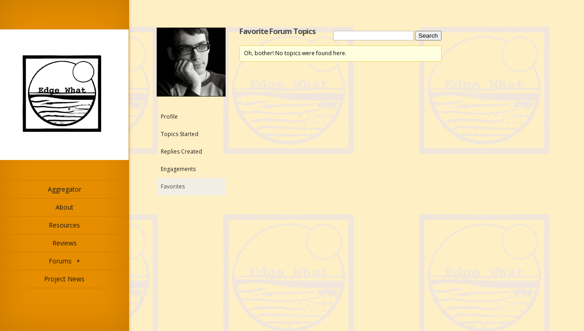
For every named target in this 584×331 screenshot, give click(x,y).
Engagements (178, 169)
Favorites (173, 186)
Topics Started (179, 134)
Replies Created (181, 151)
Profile (169, 116)
